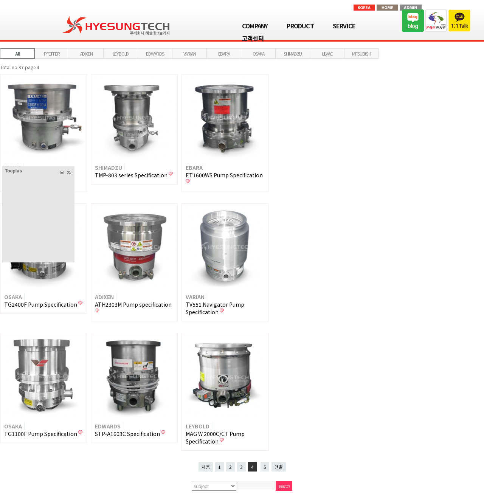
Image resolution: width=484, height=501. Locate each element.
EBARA (224, 53)
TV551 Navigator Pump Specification (215, 308)
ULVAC (327, 53)
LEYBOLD (121, 53)
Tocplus (13, 171)
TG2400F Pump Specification (41, 304)
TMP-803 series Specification (132, 175)
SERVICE (344, 25)
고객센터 (253, 38)
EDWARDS (155, 53)
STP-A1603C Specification (128, 433)
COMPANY (255, 25)
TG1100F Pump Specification (41, 433)
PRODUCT (300, 25)
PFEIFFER (51, 53)
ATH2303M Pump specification (133, 304)
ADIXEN (86, 53)
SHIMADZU (293, 53)
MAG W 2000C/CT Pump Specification (215, 437)
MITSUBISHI (361, 53)
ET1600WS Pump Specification (224, 175)
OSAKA (258, 53)
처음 (206, 467)
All (17, 53)
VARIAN (189, 53)
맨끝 (279, 467)
